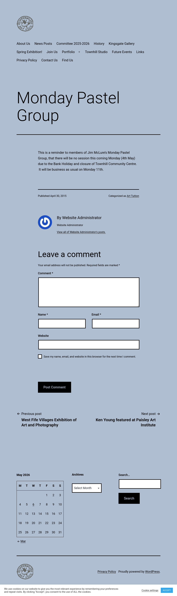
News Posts (43, 44)
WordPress (152, 571)
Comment (45, 273)
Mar (21, 541)
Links (140, 52)
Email (96, 314)
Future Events (122, 52)
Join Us (52, 52)
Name (43, 314)
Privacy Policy (27, 60)
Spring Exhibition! (29, 52)
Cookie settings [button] (150, 590)
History (99, 44)
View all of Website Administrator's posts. (81, 232)
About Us (23, 44)
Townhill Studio (96, 52)
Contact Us (49, 60)
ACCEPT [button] (167, 590)
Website (43, 335)
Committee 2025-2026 (73, 44)
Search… (124, 475)
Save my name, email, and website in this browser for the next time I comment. (90, 356)
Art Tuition (133, 196)
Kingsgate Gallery (121, 44)
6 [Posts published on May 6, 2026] (33, 504)
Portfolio (68, 52)
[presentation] (63, 371)
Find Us (67, 60)
